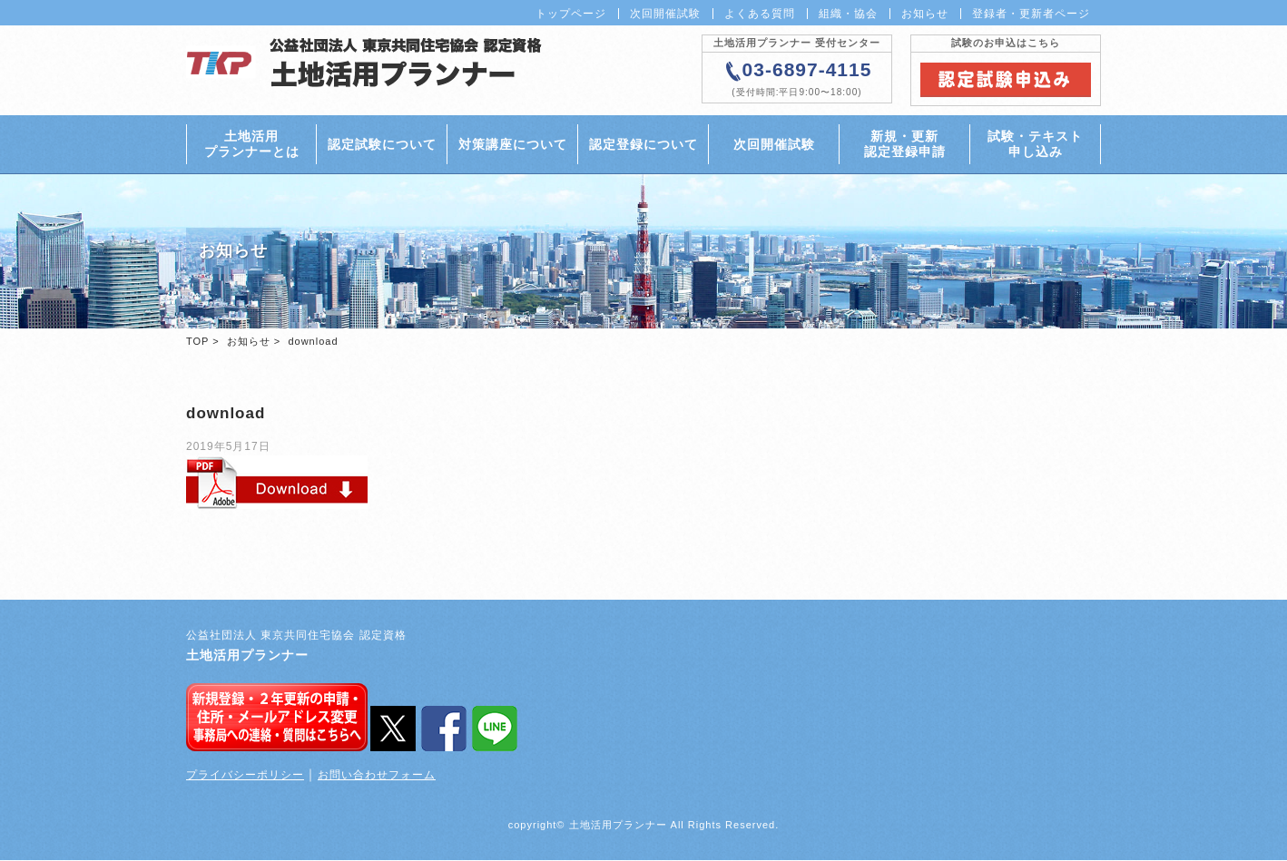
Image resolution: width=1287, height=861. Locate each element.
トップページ (570, 13)
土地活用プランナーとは (252, 144)
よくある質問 (759, 13)
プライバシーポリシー (245, 775)
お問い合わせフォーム (377, 775)
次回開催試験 (665, 13)
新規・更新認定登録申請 (905, 144)
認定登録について (643, 144)
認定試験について (382, 144)
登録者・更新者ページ (1031, 13)
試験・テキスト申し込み (1035, 144)
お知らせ (924, 13)
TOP (197, 342)
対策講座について (512, 144)
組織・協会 (848, 13)
